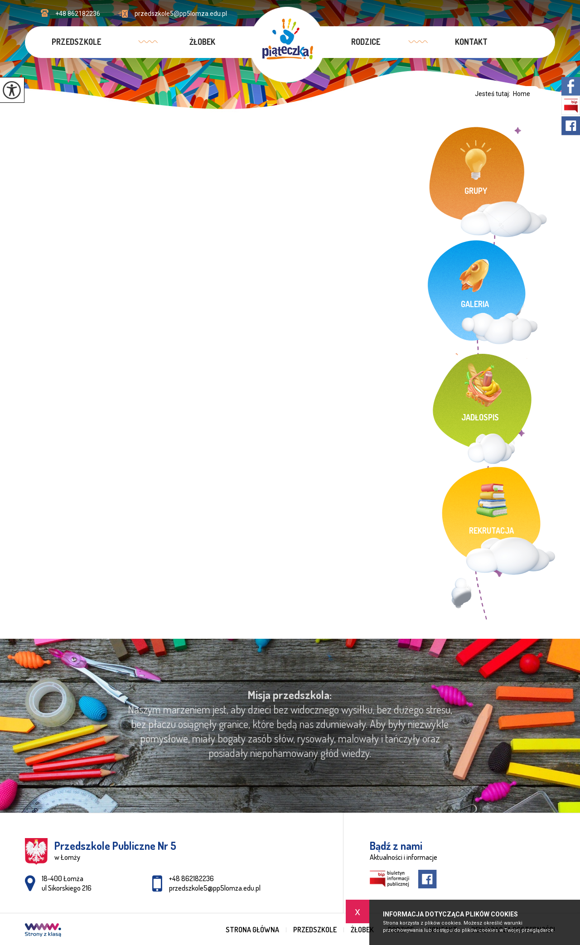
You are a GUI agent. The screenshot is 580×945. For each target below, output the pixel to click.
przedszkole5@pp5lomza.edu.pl (172, 14)
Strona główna (252, 929)
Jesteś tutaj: (494, 94)
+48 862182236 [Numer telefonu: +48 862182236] (191, 878)
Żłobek (202, 42)
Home (521, 94)
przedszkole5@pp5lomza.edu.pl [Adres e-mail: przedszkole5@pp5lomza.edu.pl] (215, 887)
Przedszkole (76, 42)
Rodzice (365, 42)
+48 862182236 (70, 13)
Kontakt (471, 42)
